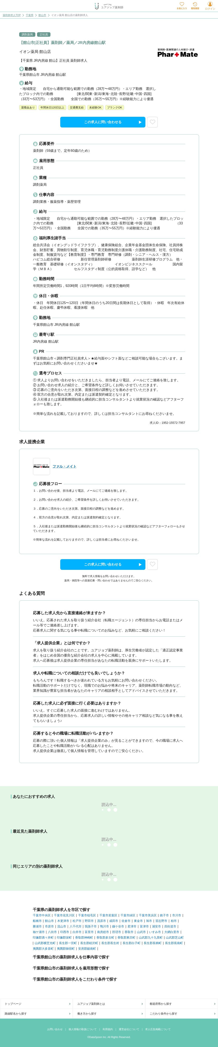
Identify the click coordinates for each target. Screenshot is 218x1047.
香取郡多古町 (105, 937)
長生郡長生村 (110, 943)
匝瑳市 (116, 931)
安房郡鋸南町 (87, 948)
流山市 (61, 926)
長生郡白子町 (132, 943)
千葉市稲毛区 (87, 915)
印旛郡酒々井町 (43, 937)
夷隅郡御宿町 (66, 948)
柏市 (174, 920)
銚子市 (164, 915)
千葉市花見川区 (64, 915)
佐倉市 (126, 920)
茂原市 (101, 920)
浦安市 (156, 926)
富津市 (144, 926)
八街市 (52, 931)
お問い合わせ (55, 1029)
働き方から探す (87, 1013)
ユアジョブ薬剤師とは (91, 1003)
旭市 (149, 920)
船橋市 (37, 920)
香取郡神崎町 (84, 937)
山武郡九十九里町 (151, 937)
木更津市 (63, 920)
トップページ (13, 1003)
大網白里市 (171, 931)
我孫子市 (91, 926)
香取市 (129, 931)
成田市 (113, 920)
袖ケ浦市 (39, 931)
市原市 (49, 926)
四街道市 (170, 926)
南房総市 (103, 931)
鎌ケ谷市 (118, 926)
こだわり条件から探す (163, 1013)
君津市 (132, 926)
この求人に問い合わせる (113, 122)
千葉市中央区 (42, 915)
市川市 (176, 915)
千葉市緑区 (127, 915)
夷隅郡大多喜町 (43, 948)
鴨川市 (104, 926)
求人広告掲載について (158, 1029)
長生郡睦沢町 (89, 943)
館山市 (42, 15)
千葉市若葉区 (108, 915)
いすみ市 (155, 931)
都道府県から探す (161, 1003)
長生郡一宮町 (68, 943)
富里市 (89, 931)
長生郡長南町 (174, 943)
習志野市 (161, 920)
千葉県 (29, 15)
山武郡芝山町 (175, 937)
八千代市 (76, 926)
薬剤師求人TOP (12, 15)
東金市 (138, 920)
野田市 (89, 920)
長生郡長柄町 (153, 943)
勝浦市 (37, 926)
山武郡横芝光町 (45, 943)
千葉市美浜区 (148, 915)
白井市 (77, 931)
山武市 (141, 931)
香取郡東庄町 (126, 937)
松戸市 (77, 920)
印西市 (64, 931)
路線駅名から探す (16, 1013)
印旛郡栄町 (64, 937)
